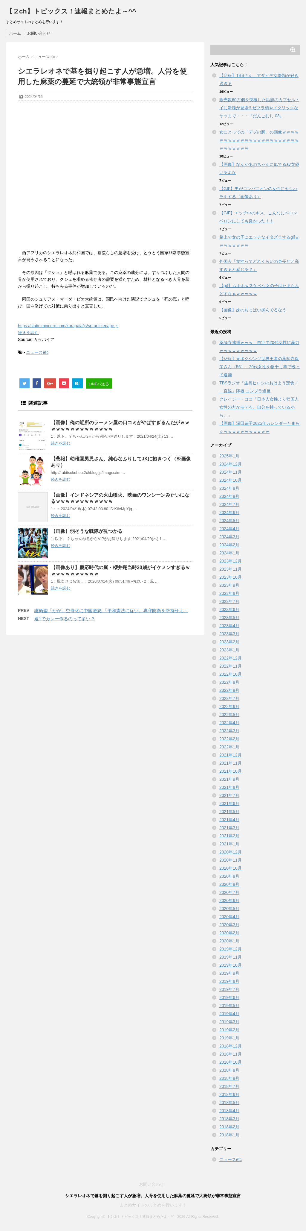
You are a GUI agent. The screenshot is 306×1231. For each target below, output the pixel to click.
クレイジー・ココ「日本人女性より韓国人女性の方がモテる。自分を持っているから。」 (259, 407)
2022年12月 (230, 658)
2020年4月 (229, 916)
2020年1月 (229, 941)
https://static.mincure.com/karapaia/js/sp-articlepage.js (68, 325)
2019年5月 (229, 1005)
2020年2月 (229, 932)
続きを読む (28, 332)
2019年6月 (229, 997)
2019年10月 (230, 965)
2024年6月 (229, 512)
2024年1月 (229, 553)
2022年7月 (229, 698)
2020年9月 (229, 876)
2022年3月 (229, 730)
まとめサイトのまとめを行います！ (153, 1205)
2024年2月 (229, 544)
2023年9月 (229, 585)
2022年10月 (230, 674)
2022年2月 (229, 738)
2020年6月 (229, 900)
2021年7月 (229, 795)
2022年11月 (230, 666)
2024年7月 (229, 504)
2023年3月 (229, 633)
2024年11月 (230, 472)
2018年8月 (229, 1078)
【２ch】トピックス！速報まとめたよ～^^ (71, 11)
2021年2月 (229, 835)
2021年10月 (230, 771)
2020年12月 (230, 852)
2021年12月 (230, 755)
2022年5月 (229, 714)
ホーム (15, 33)
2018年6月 (229, 1094)
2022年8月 (229, 690)
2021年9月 (229, 779)
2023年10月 (230, 577)
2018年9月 (229, 1070)
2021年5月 (229, 811)
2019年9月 (229, 973)
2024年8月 (229, 496)
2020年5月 (229, 908)
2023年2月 (229, 641)
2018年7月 (229, 1086)
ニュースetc (37, 352)
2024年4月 (229, 528)
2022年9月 (229, 682)
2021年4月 (229, 819)
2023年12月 (230, 561)
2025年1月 (229, 456)
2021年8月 (229, 787)
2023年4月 (229, 625)
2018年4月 (229, 1110)
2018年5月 (229, 1102)
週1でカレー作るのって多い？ (64, 618)
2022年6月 (229, 706)
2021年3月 (229, 827)
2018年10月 (230, 1062)
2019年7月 (229, 989)
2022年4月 (229, 722)
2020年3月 (229, 924)
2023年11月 (230, 569)
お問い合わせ (39, 33)
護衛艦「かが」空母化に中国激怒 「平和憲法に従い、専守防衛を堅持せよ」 (111, 610)
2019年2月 (229, 1029)
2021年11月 (230, 763)
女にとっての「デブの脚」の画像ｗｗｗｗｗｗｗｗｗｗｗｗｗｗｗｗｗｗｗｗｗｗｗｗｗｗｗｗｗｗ (259, 140)
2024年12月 (230, 464)
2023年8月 (229, 593)
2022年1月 (229, 747)
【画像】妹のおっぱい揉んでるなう (252, 309)
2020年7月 (229, 892)
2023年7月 (229, 601)
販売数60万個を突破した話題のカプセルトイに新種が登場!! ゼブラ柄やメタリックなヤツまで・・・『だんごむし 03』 (259, 107)
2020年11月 (230, 860)
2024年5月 (229, 520)
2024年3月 (229, 536)
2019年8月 (229, 981)
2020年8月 (229, 884)
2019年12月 (230, 949)
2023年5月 (229, 617)
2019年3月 (229, 1021)
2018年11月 (230, 1054)
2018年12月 (230, 1046)
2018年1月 (229, 1135)
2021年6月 (229, 803)
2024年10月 (230, 480)
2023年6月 (229, 609)
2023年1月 (229, 650)
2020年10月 (230, 868)
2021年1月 (229, 844)
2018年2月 (229, 1126)
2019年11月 (230, 957)
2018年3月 (229, 1118)
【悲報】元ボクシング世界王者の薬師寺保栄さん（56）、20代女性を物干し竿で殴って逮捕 (259, 366)
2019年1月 (229, 1038)
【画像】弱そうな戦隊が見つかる (87, 531)
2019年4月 (229, 1013)
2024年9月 (229, 488)
